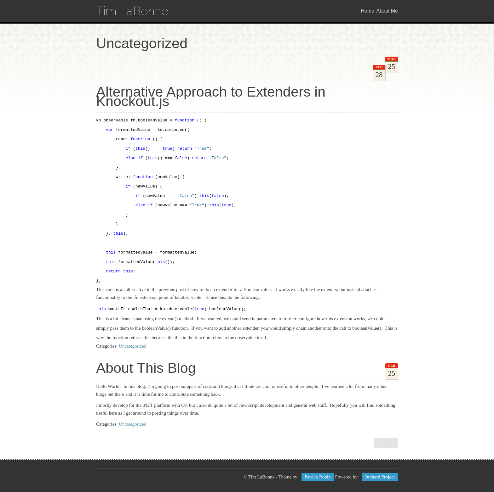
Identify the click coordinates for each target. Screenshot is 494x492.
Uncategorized (132, 346)
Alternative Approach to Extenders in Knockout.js (210, 96)
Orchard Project (380, 476)
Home (367, 11)
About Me (387, 11)
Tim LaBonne (132, 11)
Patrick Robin (318, 476)
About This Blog (146, 368)
